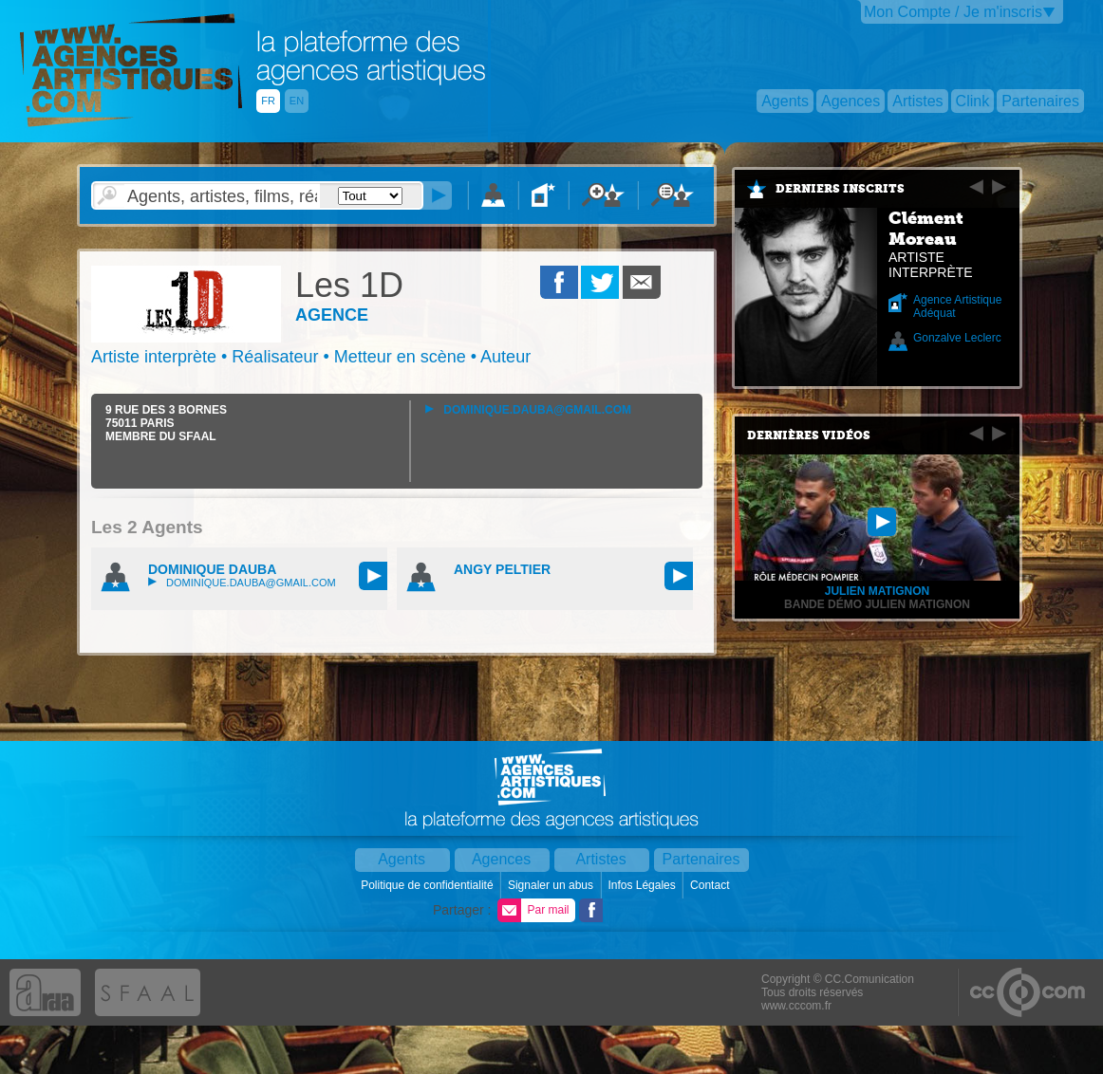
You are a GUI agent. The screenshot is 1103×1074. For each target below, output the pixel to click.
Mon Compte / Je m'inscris (953, 12)
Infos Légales (643, 885)
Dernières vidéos (808, 435)
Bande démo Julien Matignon (877, 604)
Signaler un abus (552, 885)
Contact (711, 885)
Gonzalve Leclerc (957, 337)
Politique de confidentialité (428, 885)
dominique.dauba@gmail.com (528, 410)
